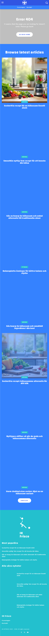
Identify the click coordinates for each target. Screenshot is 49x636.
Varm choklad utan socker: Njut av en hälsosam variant (24, 492)
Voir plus (24, 500)
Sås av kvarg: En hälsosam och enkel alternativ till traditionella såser (24, 217)
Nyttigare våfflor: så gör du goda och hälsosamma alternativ (24, 437)
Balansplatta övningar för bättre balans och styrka (24, 272)
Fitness (24, 267)
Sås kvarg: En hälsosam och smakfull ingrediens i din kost (24, 327)
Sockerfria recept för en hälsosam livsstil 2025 (24, 107)
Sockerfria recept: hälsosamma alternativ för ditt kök (24, 382)
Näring (24, 101)
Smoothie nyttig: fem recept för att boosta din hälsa (24, 162)
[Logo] (24, 2)
